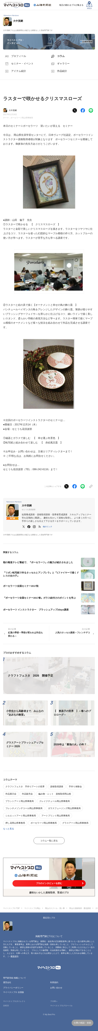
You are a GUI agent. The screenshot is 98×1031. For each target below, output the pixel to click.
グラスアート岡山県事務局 (75, 823)
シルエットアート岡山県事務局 (20, 815)
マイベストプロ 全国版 (13, 992)
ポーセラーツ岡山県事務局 (22, 118)
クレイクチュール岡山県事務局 (54, 801)
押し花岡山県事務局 (15, 823)
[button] (47, 527)
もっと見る (8, 828)
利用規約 (54, 982)
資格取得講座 (56, 786)
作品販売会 (27, 794)
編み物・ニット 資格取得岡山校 (54, 794)
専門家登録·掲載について (14, 978)
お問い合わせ (56, 988)
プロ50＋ (54, 1001)
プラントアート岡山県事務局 (19, 801)
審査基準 (14, 956)
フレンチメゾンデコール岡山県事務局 (23, 808)
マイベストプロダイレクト (14, 1001)
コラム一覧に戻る (49, 840)
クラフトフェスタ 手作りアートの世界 (25, 786)
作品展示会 (10, 794)
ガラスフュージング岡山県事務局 (64, 808)
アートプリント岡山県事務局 (55, 815)
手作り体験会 (75, 786)
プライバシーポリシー (13, 988)
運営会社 (7, 982)
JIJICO (6, 1006)
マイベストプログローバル (61, 1006)
